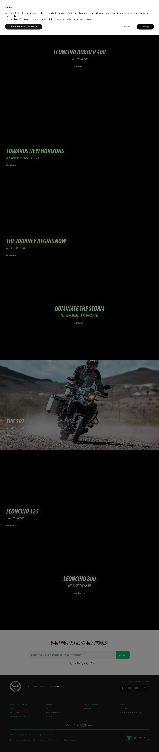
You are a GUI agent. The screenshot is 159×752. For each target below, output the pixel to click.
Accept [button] (145, 26)
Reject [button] (127, 26)
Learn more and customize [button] (23, 26)
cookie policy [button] (11, 16)
